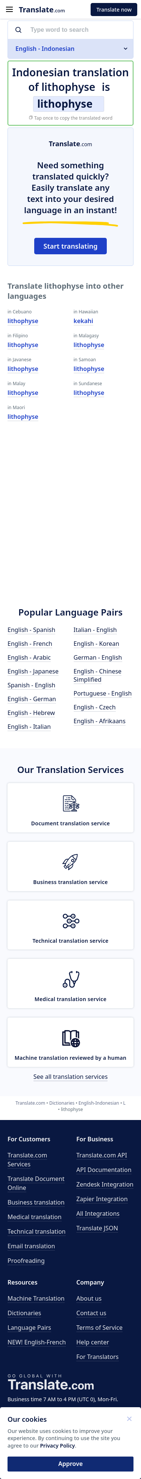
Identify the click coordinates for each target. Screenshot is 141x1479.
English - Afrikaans (100, 721)
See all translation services (70, 1077)
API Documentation (104, 1170)
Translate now (114, 9)
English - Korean (97, 643)
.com (42, 9)
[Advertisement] (70, 521)
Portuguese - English (103, 693)
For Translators (97, 1357)
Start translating (71, 246)
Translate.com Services (27, 1159)
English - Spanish (31, 630)
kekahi (83, 321)
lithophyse (23, 321)
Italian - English (95, 630)
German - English (98, 657)
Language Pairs (29, 1327)
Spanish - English (31, 685)
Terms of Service (99, 1327)
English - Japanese (33, 671)
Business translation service (70, 882)
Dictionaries (24, 1313)
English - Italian (29, 726)
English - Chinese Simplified (98, 675)
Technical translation (37, 1231)
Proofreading (26, 1260)
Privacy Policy (57, 1445)
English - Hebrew (31, 713)
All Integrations (98, 1213)
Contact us (91, 1313)
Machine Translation (36, 1298)
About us (89, 1298)
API (101, 1155)
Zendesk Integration (104, 1184)
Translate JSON (97, 1228)
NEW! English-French (37, 1342)
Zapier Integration (102, 1199)
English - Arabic (29, 657)
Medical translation (35, 1217)
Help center (92, 1342)
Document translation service (70, 823)
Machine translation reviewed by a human (71, 1057)
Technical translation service (70, 940)
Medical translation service (70, 999)
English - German (32, 699)
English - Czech (95, 707)
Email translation (31, 1246)
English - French (30, 643)
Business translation (36, 1202)
